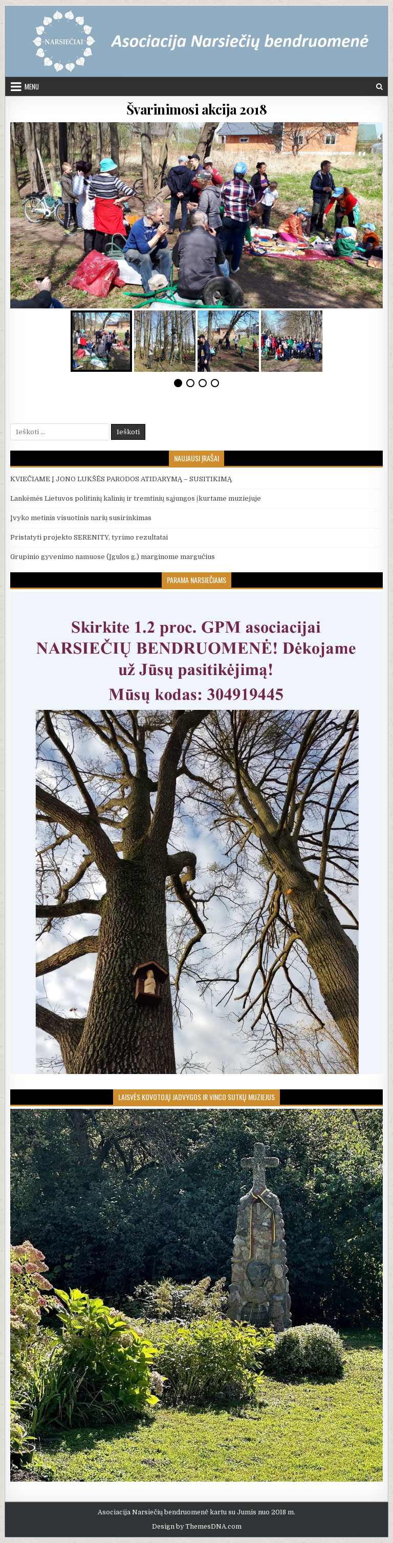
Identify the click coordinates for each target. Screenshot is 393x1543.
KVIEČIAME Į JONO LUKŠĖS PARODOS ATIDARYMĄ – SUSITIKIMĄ (121, 479)
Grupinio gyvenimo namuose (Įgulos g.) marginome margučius (112, 557)
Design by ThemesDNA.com (197, 1526)
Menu (32, 86)
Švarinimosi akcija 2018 (196, 109)
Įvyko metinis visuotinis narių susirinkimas (80, 518)
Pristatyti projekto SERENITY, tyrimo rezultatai (89, 537)
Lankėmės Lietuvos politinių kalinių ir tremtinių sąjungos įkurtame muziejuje (135, 498)
